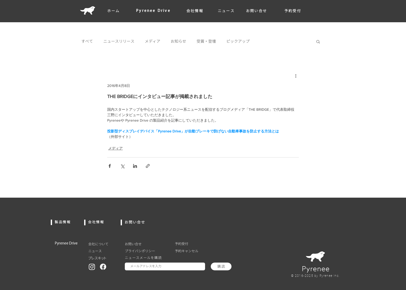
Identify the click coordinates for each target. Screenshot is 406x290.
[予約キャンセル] (190, 251)
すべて (87, 41)
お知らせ (178, 41)
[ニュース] (103, 251)
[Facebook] (103, 267)
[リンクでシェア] (147, 165)
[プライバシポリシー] (145, 251)
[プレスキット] (103, 258)
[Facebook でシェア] (109, 165)
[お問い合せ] (145, 244)
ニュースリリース (118, 41)
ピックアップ (238, 41)
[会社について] (103, 244)
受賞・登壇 (206, 41)
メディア (152, 41)
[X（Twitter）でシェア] (122, 165)
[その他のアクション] (296, 75)
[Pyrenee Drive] (70, 244)
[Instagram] (92, 267)
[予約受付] (190, 244)
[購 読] (221, 266)
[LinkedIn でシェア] (135, 165)
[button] (318, 41)
